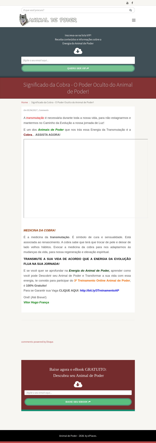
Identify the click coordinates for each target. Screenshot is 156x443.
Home (24, 102)
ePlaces (92, 435)
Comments (44, 110)
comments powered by (37, 341)
